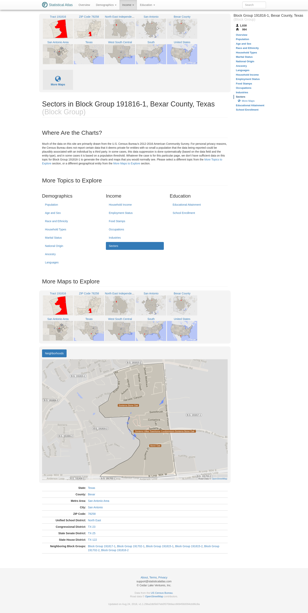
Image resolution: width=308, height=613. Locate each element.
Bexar (91, 494)
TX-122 (92, 539)
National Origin (54, 245)
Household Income (120, 204)
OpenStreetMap (154, 596)
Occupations (116, 229)
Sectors (113, 245)
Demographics (106, 4)
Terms (153, 577)
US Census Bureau (162, 592)
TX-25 (91, 533)
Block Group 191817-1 (102, 546)
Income (128, 4)
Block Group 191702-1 (131, 546)
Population (51, 204)
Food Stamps (117, 221)
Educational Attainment (187, 204)
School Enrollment (184, 212)
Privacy (162, 577)
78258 (92, 513)
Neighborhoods (54, 353)
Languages (52, 262)
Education (147, 4)
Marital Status (53, 237)
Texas (91, 487)
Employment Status (121, 212)
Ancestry (50, 254)
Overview (84, 4)
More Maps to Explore (126, 163)
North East (94, 520)
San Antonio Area (98, 500)
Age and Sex (53, 212)
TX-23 (91, 526)
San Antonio (95, 507)
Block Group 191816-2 (115, 550)
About (144, 577)
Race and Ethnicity (56, 221)
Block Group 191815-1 (160, 546)
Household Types (55, 229)
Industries (115, 237)
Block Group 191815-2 (189, 546)
